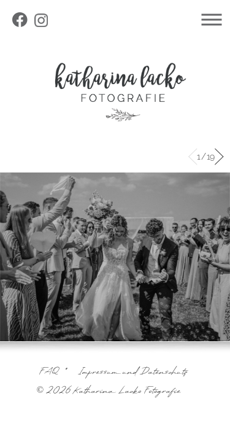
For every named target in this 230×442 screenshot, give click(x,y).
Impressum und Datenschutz (132, 372)
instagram (42, 21)
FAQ (49, 372)
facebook (21, 21)
